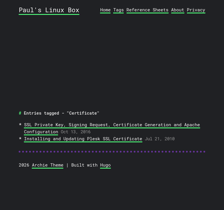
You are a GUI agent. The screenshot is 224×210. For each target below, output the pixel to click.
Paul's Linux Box (49, 10)
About (177, 10)
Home (105, 10)
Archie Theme (47, 165)
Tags (118, 10)
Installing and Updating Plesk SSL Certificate (83, 138)
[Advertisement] (112, 61)
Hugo (105, 165)
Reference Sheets (148, 10)
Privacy (196, 10)
